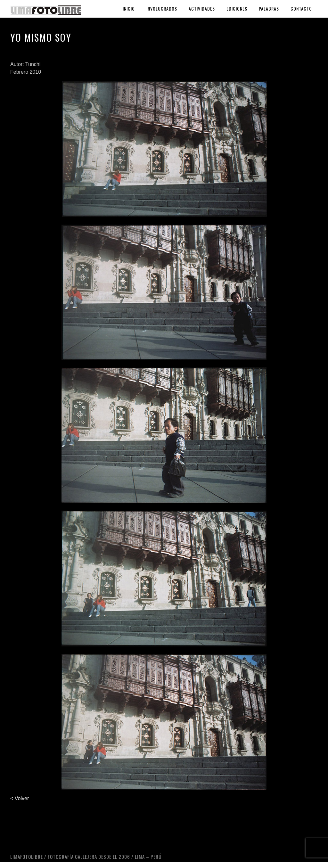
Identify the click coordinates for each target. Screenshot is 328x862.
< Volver (19, 798)
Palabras (269, 8)
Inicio (129, 8)
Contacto (301, 8)
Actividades (202, 8)
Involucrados (161, 8)
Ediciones (236, 8)
